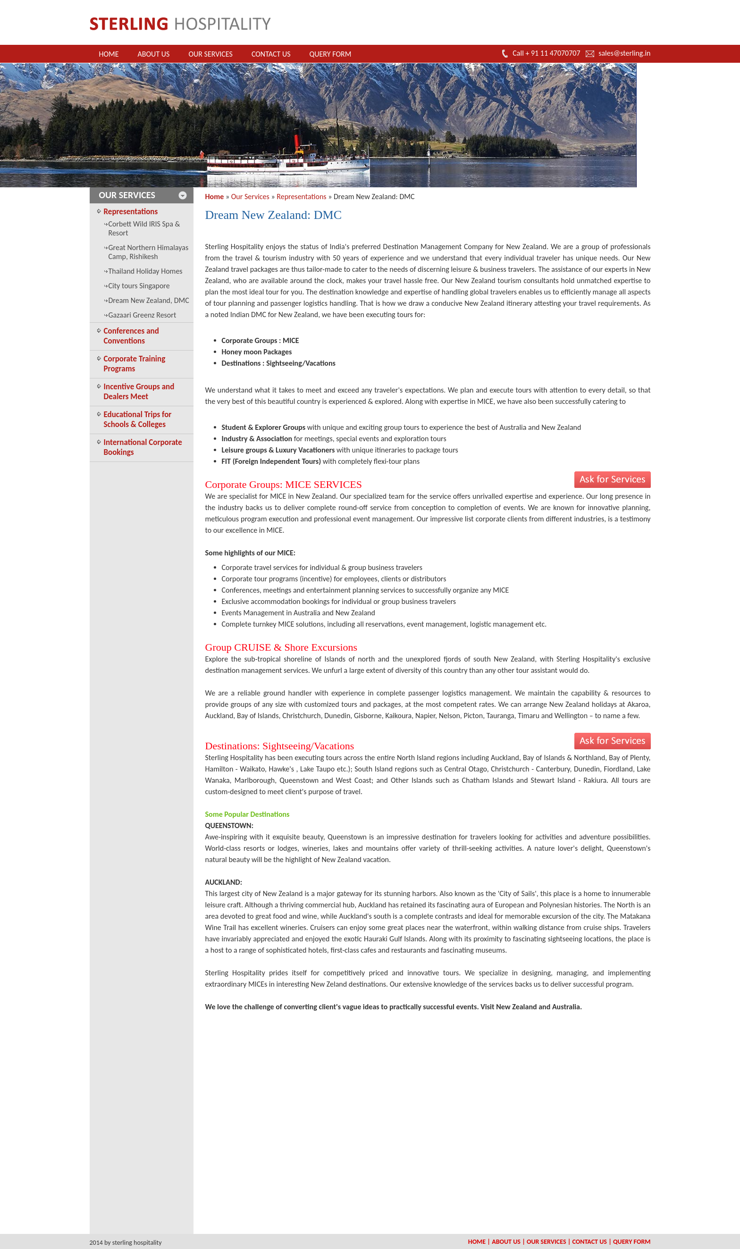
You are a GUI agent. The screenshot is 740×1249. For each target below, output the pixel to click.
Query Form (331, 54)
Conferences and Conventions (131, 336)
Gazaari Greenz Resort (143, 314)
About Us (154, 54)
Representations (131, 212)
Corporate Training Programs (135, 364)
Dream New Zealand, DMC (149, 300)
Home (109, 54)
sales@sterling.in (624, 53)
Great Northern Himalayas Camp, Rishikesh (149, 252)
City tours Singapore (139, 285)
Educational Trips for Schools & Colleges (138, 419)
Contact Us (271, 54)
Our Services (210, 54)
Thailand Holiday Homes (146, 271)
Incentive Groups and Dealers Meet (139, 392)
